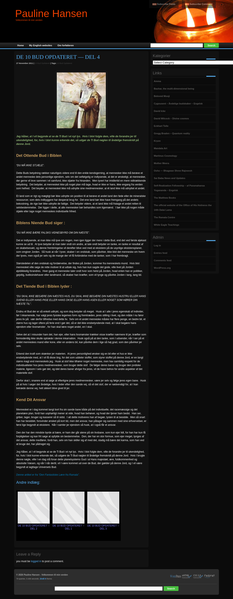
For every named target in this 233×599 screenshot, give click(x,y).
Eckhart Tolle (161, 126)
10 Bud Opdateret (42, 63)
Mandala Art (160, 148)
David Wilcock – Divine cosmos (171, 118)
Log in (157, 245)
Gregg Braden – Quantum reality (172, 133)
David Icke (159, 111)
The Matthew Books (165, 197)
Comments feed (163, 260)
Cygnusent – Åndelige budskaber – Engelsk (178, 103)
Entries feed (160, 253)
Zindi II (43, 579)
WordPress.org (162, 268)
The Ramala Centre (164, 217)
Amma (157, 81)
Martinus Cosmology (165, 155)
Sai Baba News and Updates (169, 178)
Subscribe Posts (166, 4)
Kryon (157, 141)
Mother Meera (161, 163)
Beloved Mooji (162, 96)
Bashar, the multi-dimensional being (174, 88)
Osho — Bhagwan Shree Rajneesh (173, 170)
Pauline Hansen (51, 13)
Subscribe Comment (201, 4)
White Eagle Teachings (166, 225)
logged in (36, 561)
